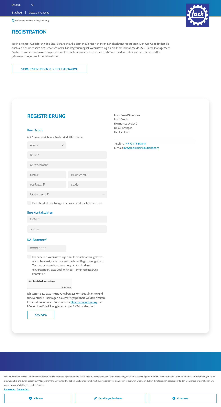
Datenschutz (23, 389)
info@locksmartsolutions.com (141, 147)
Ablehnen (38, 398)
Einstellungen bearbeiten (110, 398)
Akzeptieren (182, 398)
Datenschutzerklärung (84, 302)
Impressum (9, 389)
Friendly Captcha (66, 287)
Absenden (41, 315)
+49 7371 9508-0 (135, 143)
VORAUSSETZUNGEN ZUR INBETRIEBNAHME (49, 69)
